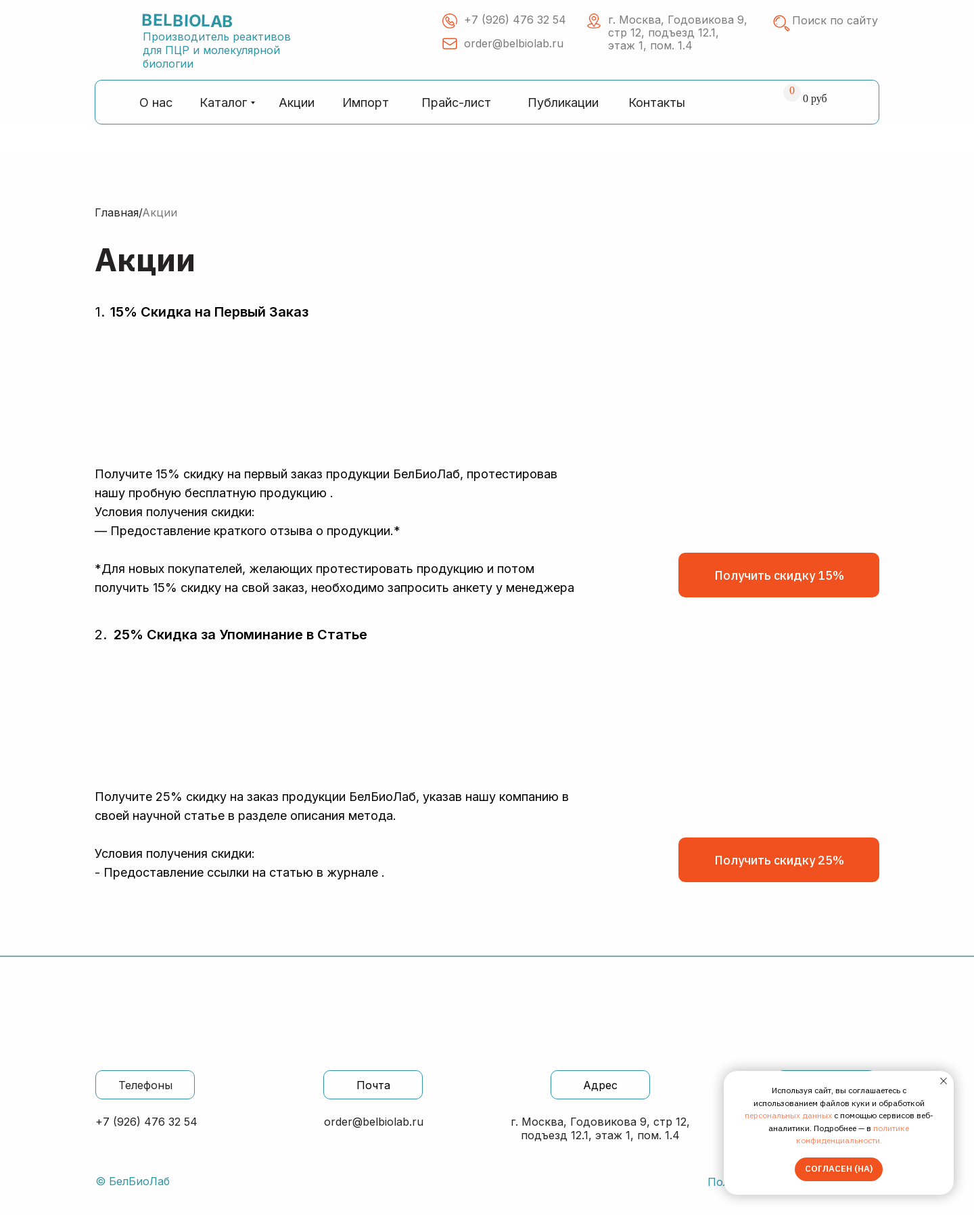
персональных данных (788, 1115)
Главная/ (119, 212)
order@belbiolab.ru (373, 1121)
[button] (778, 575)
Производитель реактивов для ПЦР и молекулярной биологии (217, 50)
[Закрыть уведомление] (943, 1081)
